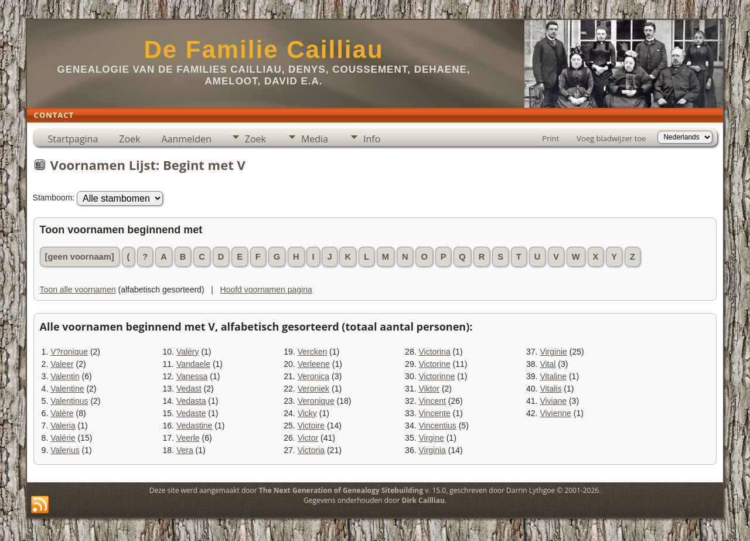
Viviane (553, 401)
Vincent (431, 401)
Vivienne (555, 413)
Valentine (67, 388)
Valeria (63, 425)
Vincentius (437, 425)
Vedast (189, 388)
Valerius (65, 450)
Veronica (313, 376)
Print (550, 138)
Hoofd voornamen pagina (266, 289)
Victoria (311, 450)
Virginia (431, 450)
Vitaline (553, 376)
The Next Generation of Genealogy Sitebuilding (341, 490)
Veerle (188, 438)
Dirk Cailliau (423, 500)
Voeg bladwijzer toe (611, 138)
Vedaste (191, 413)
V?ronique (69, 351)
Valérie (63, 438)
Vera (184, 450)
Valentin (65, 376)
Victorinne (436, 376)
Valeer (61, 364)
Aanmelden (186, 138)
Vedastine (194, 425)
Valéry (187, 351)
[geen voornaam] (79, 256)
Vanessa (191, 376)
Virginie (553, 351)
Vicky (307, 413)
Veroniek (313, 388)
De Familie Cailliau (263, 49)
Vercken (313, 351)
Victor (308, 438)
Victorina (434, 351)
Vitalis (550, 388)
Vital (547, 364)
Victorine (434, 364)
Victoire (311, 425)
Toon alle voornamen (78, 289)
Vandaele (193, 364)
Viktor (428, 388)
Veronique (316, 401)
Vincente (434, 413)
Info (371, 138)
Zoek (129, 138)
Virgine (431, 438)
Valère (61, 413)
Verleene (314, 364)
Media (314, 138)
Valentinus (69, 401)
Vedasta (191, 401)
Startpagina (73, 138)
